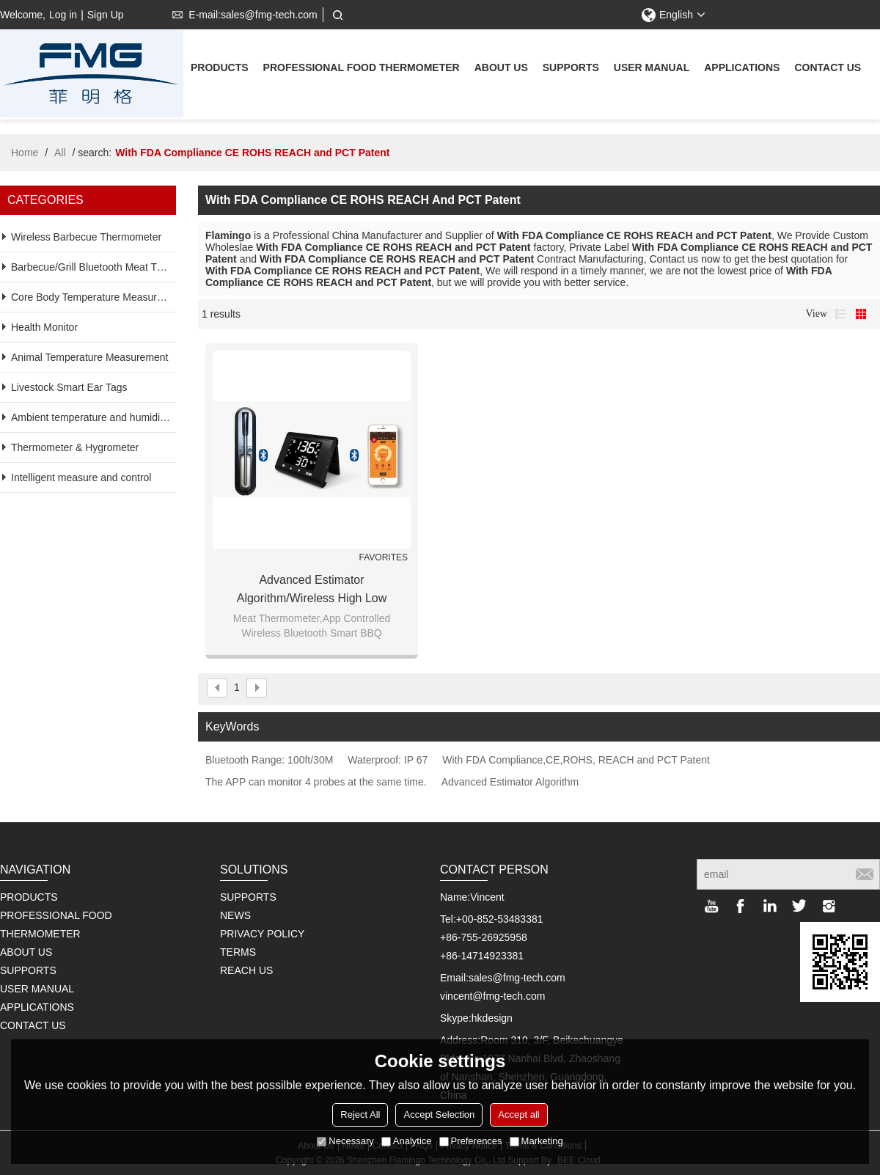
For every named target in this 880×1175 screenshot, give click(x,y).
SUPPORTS (248, 897)
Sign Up (105, 15)
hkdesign (492, 1018)
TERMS (238, 952)
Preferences (470, 1140)
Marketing (536, 1140)
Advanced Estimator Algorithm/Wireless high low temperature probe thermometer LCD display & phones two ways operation (312, 590)
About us (501, 69)
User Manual (651, 69)
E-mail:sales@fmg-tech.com (241, 14)
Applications (742, 69)
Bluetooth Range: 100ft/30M (269, 760)
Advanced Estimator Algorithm (510, 782)
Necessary (345, 1140)
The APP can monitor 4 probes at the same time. (316, 782)
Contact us (827, 69)
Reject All (360, 1114)
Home (24, 152)
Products (220, 69)
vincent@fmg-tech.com (492, 996)
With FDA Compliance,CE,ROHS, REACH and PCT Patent (576, 760)
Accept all (518, 1114)
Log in (63, 15)
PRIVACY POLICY (262, 934)
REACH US (246, 970)
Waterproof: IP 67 (388, 760)
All (60, 152)
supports (571, 69)
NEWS (235, 915)
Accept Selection (438, 1114)
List (840, 314)
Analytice (406, 1140)
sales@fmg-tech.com (517, 978)
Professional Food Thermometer (361, 69)
